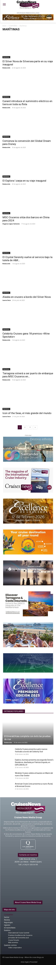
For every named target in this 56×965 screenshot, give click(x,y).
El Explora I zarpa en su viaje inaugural (24, 180)
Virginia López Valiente (11, 224)
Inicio (4, 26)
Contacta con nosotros (28, 855)
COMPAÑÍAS (13, 26)
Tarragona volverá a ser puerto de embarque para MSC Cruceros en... (27, 375)
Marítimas (6, 57)
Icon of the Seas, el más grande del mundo (26, 413)
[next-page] (35, 427)
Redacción (6, 68)
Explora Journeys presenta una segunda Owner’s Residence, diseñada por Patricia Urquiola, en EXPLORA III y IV (34, 762)
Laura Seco (6, 300)
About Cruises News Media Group (28, 902)
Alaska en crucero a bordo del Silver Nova (26, 296)
